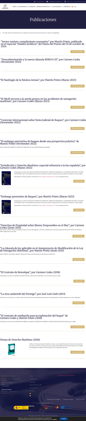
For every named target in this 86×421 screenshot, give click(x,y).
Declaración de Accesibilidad (66, 375)
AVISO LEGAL (29, 418)
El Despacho (22, 6)
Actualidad (57, 6)
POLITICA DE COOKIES (54, 418)
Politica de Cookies (80, 399)
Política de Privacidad (68, 399)
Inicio (14, 6)
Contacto (67, 6)
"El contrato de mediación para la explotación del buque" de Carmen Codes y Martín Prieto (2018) (34, 317)
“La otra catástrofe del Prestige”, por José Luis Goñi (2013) (32, 293)
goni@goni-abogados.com (48, 176)
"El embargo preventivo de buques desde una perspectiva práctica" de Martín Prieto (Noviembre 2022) (39, 142)
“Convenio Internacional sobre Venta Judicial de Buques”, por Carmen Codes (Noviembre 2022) (43, 121)
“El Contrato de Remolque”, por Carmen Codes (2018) (30, 272)
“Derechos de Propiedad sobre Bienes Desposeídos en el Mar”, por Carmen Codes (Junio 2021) (42, 226)
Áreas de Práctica (44, 6)
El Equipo (31, 6)
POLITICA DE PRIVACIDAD (41, 418)
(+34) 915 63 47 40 (6, 393)
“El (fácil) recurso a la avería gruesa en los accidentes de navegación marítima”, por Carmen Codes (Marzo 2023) (38, 100)
